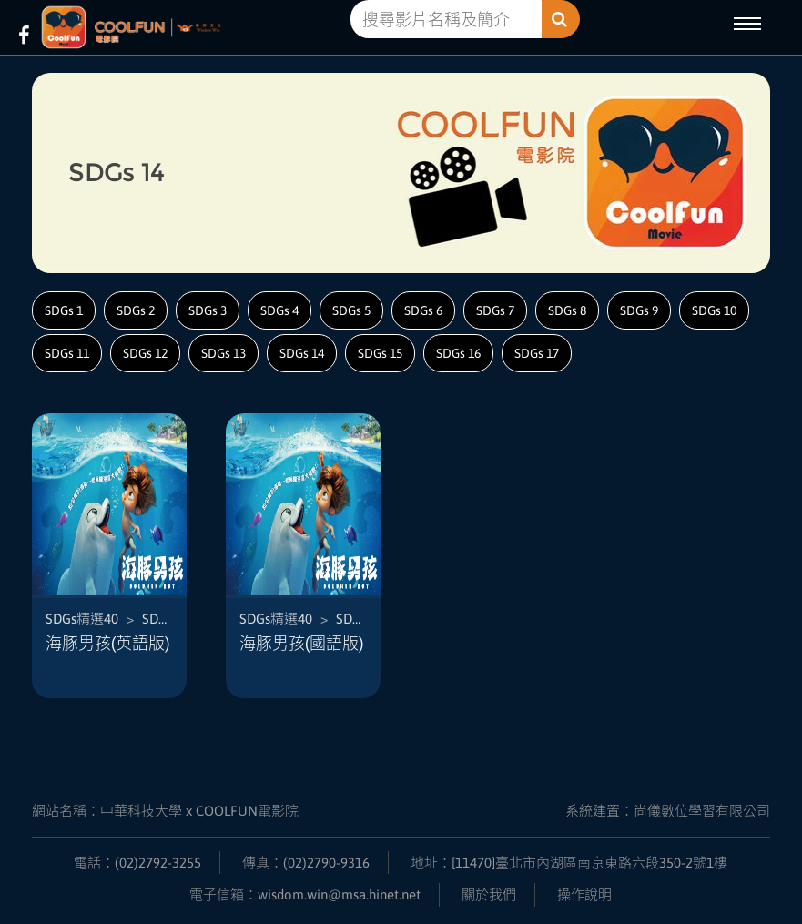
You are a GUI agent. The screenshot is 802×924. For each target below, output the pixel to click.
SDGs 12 (145, 353)
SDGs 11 (67, 353)
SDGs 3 (207, 310)
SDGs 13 (223, 353)
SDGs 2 (136, 310)
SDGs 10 (714, 310)
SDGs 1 (64, 310)
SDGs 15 (380, 353)
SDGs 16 (458, 353)
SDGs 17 (536, 353)
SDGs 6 (423, 310)
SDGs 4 (279, 310)
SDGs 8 (567, 310)
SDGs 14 (301, 353)
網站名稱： (165, 810)
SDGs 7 (495, 310)
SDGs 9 (639, 310)
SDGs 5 (351, 310)
